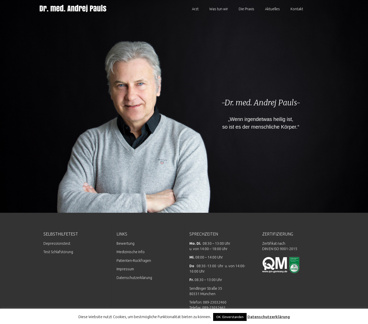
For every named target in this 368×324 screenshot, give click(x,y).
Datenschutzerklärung (134, 278)
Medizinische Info (131, 252)
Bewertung (125, 243)
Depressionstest (56, 243)
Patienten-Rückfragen (134, 261)
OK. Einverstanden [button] (230, 317)
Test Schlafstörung (58, 252)
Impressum (125, 269)
